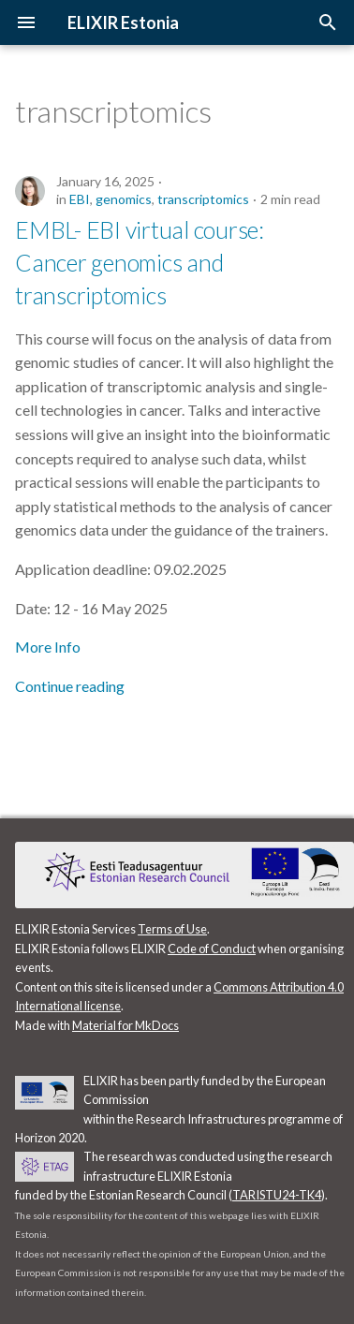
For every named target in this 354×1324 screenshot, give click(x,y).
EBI (79, 199)
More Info (48, 646)
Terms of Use (172, 928)
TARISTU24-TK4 (276, 1194)
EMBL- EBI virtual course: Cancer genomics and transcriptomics (139, 262)
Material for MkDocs (125, 1025)
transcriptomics (203, 199)
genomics (124, 199)
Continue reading (70, 686)
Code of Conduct (212, 948)
